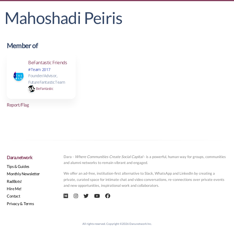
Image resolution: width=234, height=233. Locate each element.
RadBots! (14, 181)
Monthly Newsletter (23, 173)
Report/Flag (18, 104)
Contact (13, 196)
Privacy (13, 203)
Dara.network (19, 157)
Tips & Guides (18, 166)
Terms (29, 203)
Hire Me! (14, 188)
